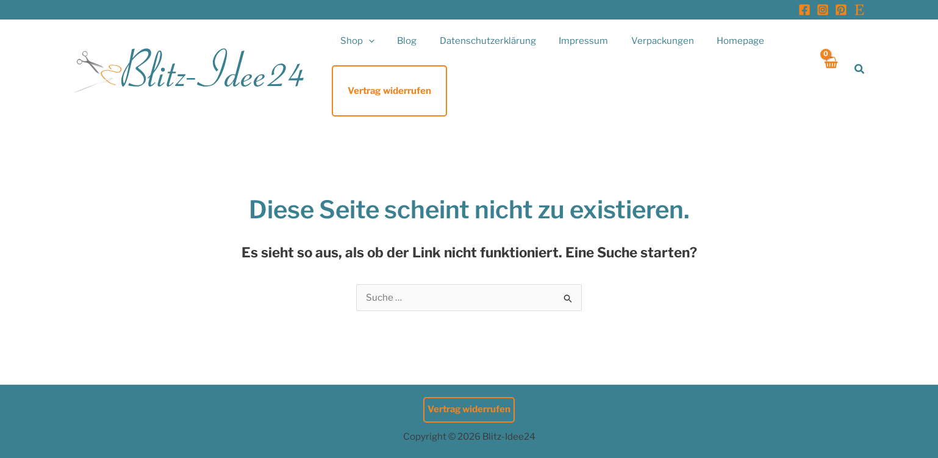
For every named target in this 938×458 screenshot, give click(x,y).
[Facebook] (804, 10)
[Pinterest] (841, 10)
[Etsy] (859, 10)
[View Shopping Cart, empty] (830, 69)
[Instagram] (823, 10)
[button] (366, 41)
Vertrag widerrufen (469, 409)
